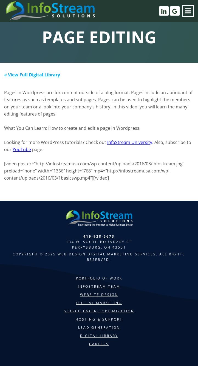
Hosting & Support (99, 319)
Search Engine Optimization (99, 311)
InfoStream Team (99, 286)
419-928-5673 (99, 236)
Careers (99, 344)
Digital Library (99, 335)
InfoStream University (129, 142)
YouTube (22, 149)
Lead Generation (99, 327)
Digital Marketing (99, 303)
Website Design (99, 294)
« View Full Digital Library (32, 75)
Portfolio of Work (99, 278)
